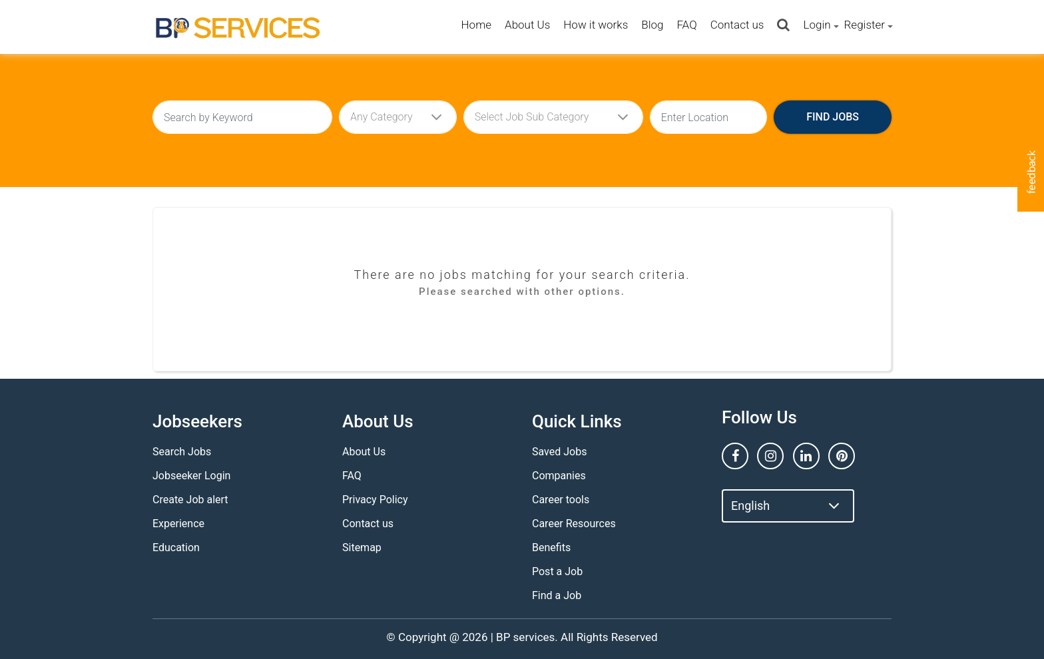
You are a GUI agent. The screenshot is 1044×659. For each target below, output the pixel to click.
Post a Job (557, 571)
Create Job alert (190, 499)
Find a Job (556, 595)
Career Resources (574, 523)
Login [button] (816, 24)
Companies (559, 475)
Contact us (737, 24)
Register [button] (864, 24)
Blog (652, 24)
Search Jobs (181, 451)
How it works (595, 24)
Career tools (560, 499)
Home (476, 24)
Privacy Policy (375, 499)
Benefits (551, 547)
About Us (527, 24)
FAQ (686, 24)
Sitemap (362, 547)
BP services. (527, 637)
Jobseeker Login (191, 475)
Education (176, 547)
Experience (178, 523)
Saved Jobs (559, 451)
